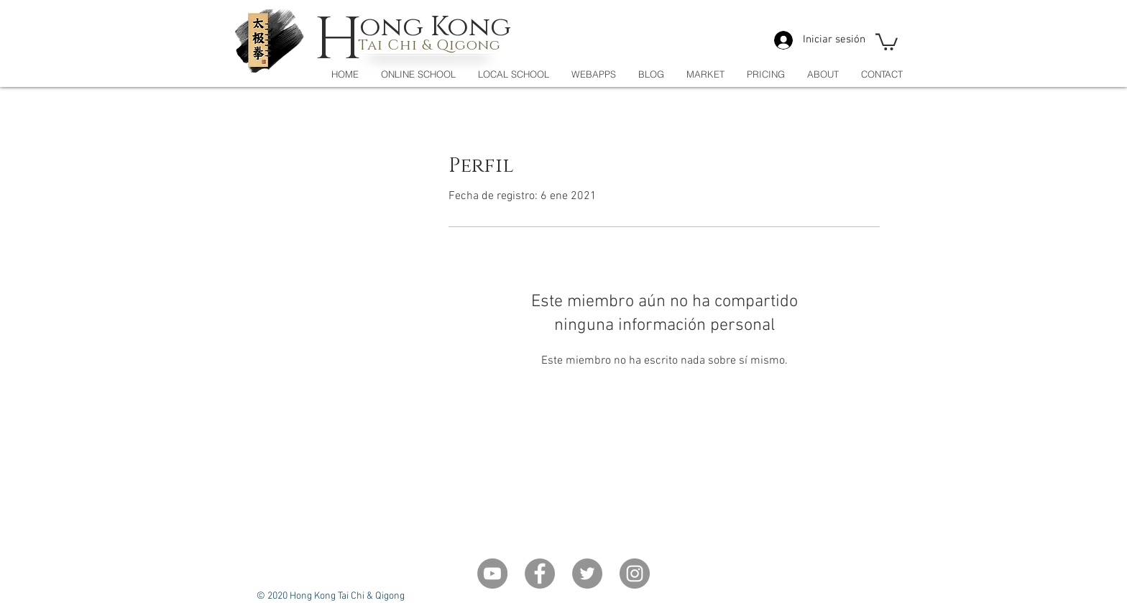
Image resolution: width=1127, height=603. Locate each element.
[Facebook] (540, 573)
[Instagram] (635, 573)
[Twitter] (587, 573)
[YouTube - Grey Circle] (492, 573)
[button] (886, 41)
